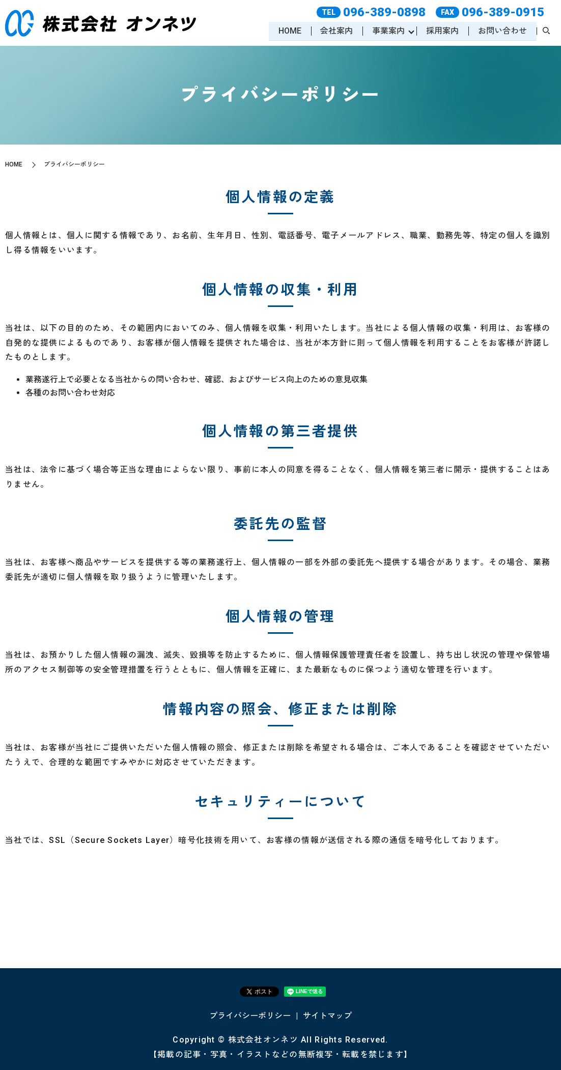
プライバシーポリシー (250, 1016)
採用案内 (442, 31)
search (546, 31)
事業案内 (387, 31)
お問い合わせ (502, 31)
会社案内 (335, 31)
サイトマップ (327, 1016)
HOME (287, 31)
